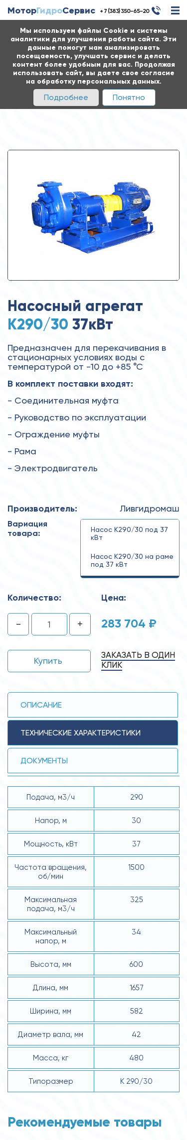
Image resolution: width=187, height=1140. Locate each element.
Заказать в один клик (138, 660)
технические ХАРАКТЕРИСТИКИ (80, 732)
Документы (44, 760)
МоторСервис (51, 10)
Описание (41, 705)
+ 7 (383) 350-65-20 (124, 10)
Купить (48, 660)
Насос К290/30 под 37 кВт (129, 533)
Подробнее (66, 97)
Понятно (129, 97)
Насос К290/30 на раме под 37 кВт (132, 560)
